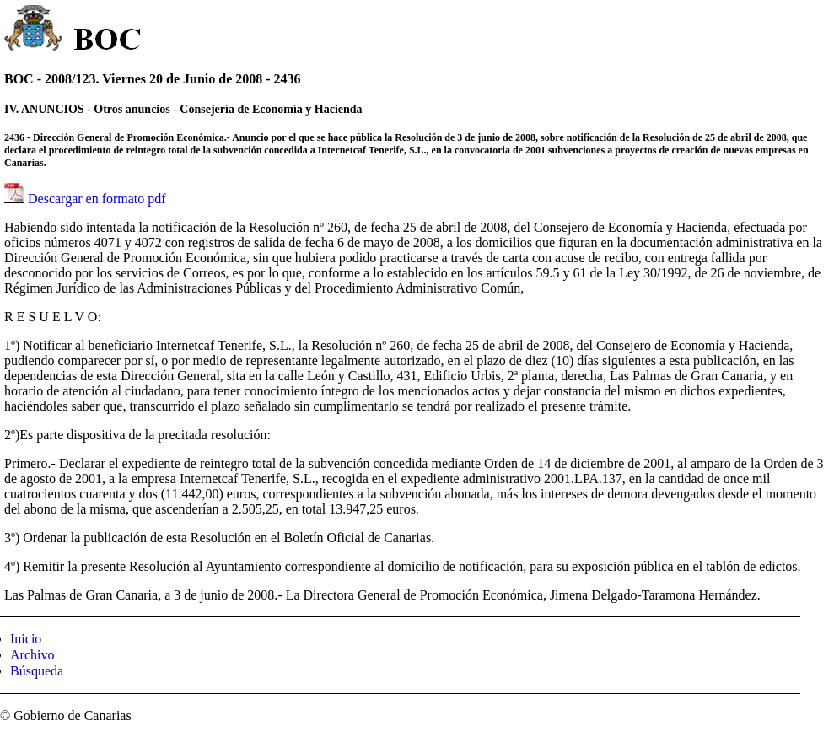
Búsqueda (36, 671)
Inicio (25, 639)
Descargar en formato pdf (97, 198)
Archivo (32, 655)
